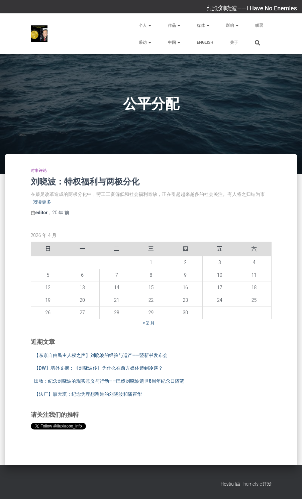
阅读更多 (41, 202)
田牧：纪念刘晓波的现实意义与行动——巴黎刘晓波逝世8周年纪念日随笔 (109, 381)
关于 (234, 42)
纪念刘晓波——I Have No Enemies (252, 8)
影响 (232, 25)
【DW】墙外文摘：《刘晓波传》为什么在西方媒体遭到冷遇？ (98, 368)
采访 (145, 42)
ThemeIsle (251, 484)
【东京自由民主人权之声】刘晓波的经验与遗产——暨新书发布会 (101, 355)
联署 (259, 25)
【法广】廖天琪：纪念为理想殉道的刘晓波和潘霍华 (88, 394)
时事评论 (39, 170)
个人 (145, 25)
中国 (174, 42)
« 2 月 (149, 323)
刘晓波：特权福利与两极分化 (85, 181)
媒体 (203, 25)
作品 (174, 25)
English (205, 42)
